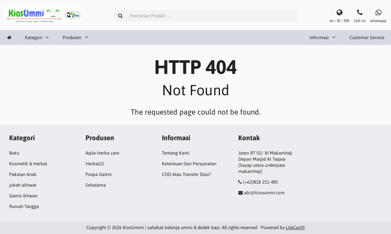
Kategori (33, 37)
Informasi (319, 37)
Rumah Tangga (24, 206)
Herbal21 (95, 163)
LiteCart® (295, 227)
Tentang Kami (175, 152)
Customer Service (366, 37)
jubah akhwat (22, 185)
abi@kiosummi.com (264, 192)
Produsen (72, 37)
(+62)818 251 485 (260, 182)
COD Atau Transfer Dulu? (186, 174)
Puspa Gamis (98, 174)
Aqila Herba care (102, 152)
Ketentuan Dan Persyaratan (189, 163)
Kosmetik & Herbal (28, 163)
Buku (14, 152)
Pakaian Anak (23, 174)
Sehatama (96, 185)
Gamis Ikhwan (23, 195)
